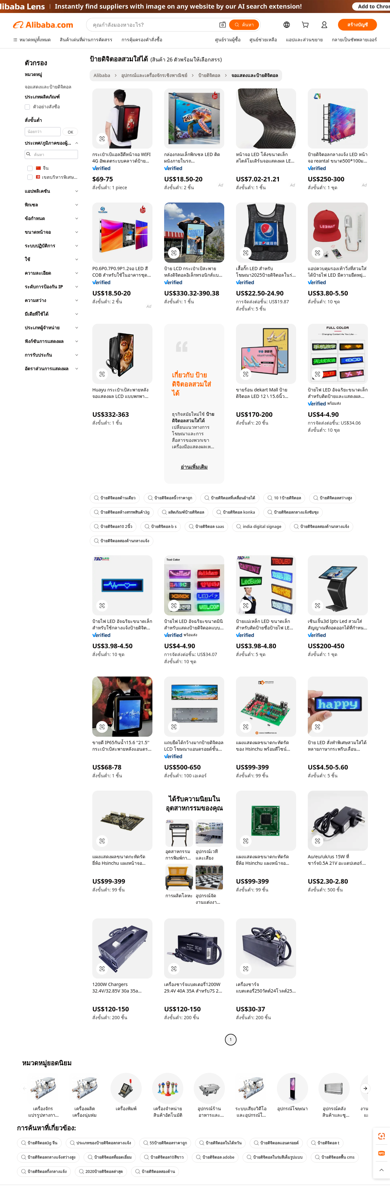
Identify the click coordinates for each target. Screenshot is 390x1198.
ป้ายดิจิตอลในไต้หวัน (220, 1143)
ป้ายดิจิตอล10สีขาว (164, 1157)
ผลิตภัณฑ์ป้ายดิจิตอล (183, 512)
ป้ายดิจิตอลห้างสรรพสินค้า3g (122, 512)
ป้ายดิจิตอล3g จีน (39, 1143)
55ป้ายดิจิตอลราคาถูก (165, 1143)
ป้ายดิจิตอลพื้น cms (335, 1157)
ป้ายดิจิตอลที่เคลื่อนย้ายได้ (229, 498)
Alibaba (102, 75)
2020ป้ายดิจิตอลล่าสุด (101, 1171)
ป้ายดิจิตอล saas (206, 526)
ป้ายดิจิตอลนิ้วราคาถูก (170, 498)
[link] (381, 1136)
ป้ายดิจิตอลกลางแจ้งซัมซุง (292, 512)
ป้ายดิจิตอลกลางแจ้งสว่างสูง (48, 1157)
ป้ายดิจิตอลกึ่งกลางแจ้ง (44, 1171)
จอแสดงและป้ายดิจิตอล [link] (254, 75)
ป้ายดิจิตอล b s (161, 526)
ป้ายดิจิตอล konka (235, 512)
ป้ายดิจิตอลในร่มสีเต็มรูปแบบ (275, 1157)
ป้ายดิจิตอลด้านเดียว (115, 498)
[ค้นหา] (244, 25)
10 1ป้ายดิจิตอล (284, 498)
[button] (223, 25)
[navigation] (49, 550)
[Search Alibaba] (153, 24)
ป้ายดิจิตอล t (325, 1143)
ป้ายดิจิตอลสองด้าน (155, 1171)
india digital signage (258, 526)
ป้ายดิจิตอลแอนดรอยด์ (276, 1143)
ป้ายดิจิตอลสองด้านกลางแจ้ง (321, 526)
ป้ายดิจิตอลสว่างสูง (332, 498)
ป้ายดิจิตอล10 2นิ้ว (113, 526)
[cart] (306, 25)
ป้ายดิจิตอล (209, 75)
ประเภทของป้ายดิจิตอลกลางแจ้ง (100, 1143)
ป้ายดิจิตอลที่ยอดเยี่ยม (110, 1157)
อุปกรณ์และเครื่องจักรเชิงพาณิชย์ (154, 75)
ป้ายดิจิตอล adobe (215, 1157)
